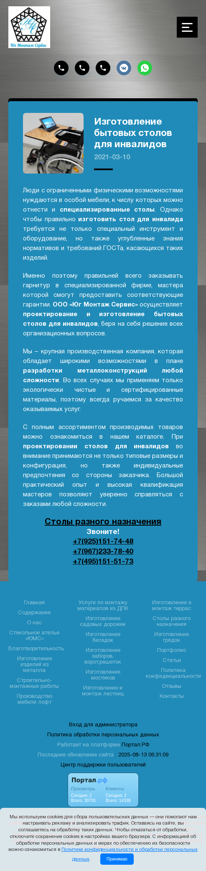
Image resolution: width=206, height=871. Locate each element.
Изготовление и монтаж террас (171, 605)
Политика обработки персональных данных (103, 734)
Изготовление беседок (103, 636)
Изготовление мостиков (103, 674)
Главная (34, 602)
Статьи (172, 659)
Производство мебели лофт (34, 698)
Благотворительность (36, 648)
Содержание (34, 612)
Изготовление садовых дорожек (103, 621)
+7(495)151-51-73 (103, 560)
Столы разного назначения (103, 522)
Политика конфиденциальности (173, 672)
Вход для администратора (103, 724)
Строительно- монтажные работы (34, 682)
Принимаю (117, 859)
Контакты (172, 695)
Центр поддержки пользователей (103, 764)
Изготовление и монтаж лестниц (103, 690)
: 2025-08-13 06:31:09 (141, 754)
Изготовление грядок (171, 636)
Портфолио (171, 649)
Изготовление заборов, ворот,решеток (102, 655)
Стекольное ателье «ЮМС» (34, 635)
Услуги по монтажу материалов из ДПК (102, 605)
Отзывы (171, 685)
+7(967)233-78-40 (103, 551)
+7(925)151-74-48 (103, 541)
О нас (34, 622)
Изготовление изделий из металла (34, 664)
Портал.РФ (135, 744)
